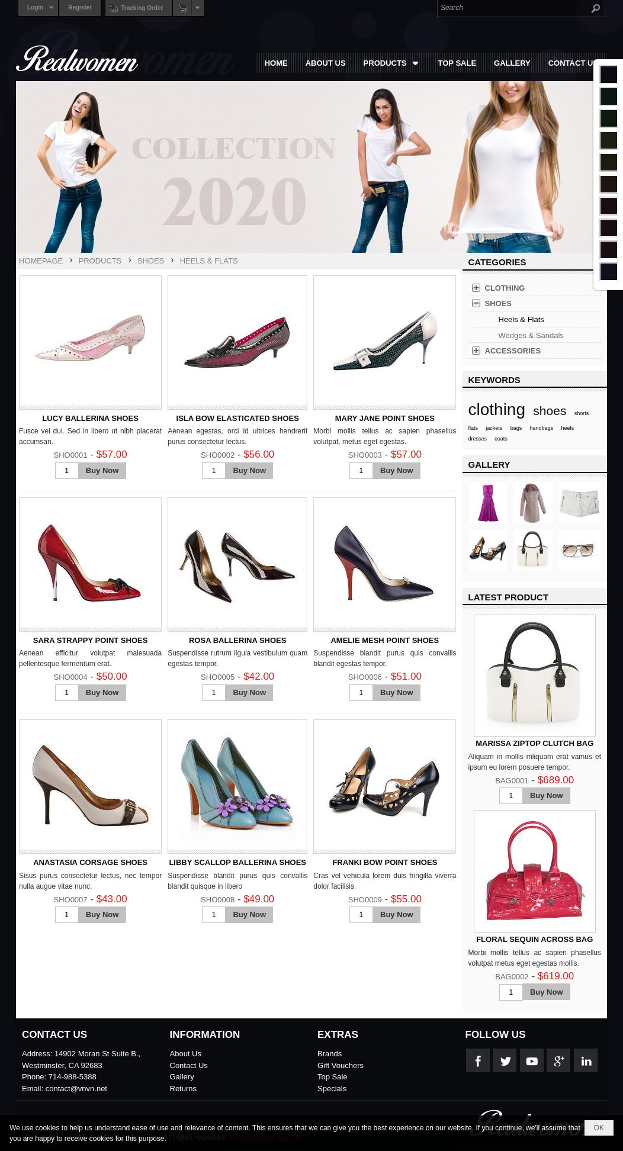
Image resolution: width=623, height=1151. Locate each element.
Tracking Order (134, 7)
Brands (329, 1053)
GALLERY (489, 464)
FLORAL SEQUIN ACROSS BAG (534, 939)
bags (516, 428)
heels (567, 428)
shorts (581, 413)
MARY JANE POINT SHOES (385, 418)
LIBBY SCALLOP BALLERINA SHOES (237, 862)
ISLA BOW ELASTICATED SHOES (237, 418)
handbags (542, 428)
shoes (549, 410)
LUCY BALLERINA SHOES (90, 418)
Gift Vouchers (340, 1065)
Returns (183, 1088)
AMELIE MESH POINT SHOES (384, 640)
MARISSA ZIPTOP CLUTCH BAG (534, 743)
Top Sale (332, 1076)
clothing (497, 409)
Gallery (182, 1076)
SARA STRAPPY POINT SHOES (90, 640)
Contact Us (189, 1065)
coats (501, 439)
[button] (392, 63)
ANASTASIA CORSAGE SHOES (90, 862)
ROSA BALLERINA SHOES (237, 640)
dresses (477, 439)
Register (80, 7)
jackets (494, 428)
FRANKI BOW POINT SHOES (384, 862)
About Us (185, 1053)
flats (473, 428)
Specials (331, 1088)
